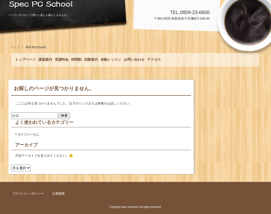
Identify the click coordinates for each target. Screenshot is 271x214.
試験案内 (91, 60)
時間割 (76, 60)
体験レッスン (111, 60)
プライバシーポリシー (28, 193)
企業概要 (58, 193)
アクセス (154, 60)
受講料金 (62, 60)
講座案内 (45, 60)
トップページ (25, 60)
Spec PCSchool (135, 6)
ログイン (261, 211)
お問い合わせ (134, 60)
